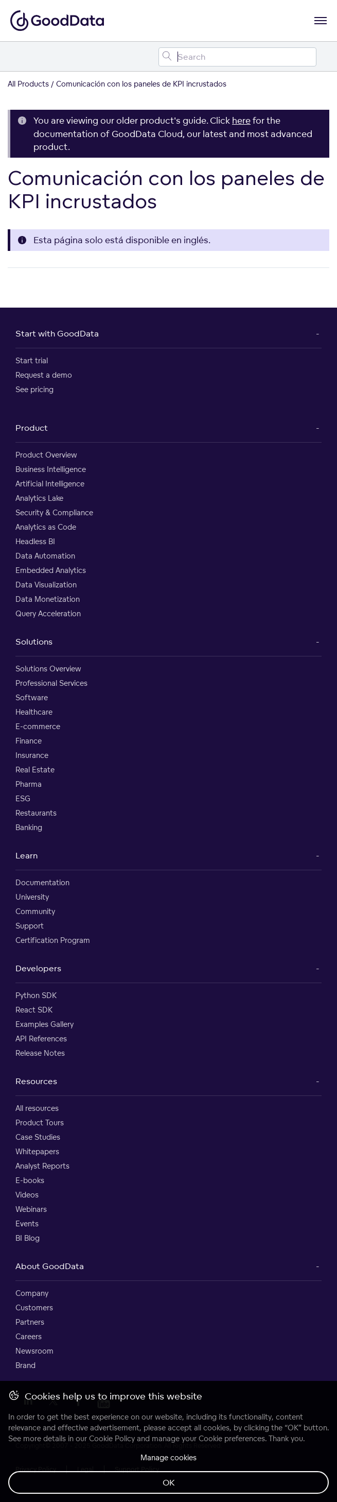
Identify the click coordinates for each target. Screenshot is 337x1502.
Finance (28, 740)
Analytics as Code (45, 526)
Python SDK (36, 995)
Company (31, 1293)
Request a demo (43, 374)
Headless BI (35, 541)
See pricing (34, 389)
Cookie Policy (112, 1438)
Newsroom (34, 1350)
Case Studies (37, 1137)
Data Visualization (46, 584)
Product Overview (46, 454)
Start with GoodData (57, 333)
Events (27, 1223)
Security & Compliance (54, 512)
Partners (29, 1322)
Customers (34, 1307)
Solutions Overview (48, 668)
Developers (38, 968)
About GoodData (49, 1266)
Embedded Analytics (50, 570)
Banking (28, 827)
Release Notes (40, 1053)
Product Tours (39, 1122)
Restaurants (36, 812)
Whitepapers (37, 1151)
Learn (26, 855)
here (241, 120)
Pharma (28, 784)
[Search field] (237, 56)
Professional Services (51, 683)
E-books (29, 1180)
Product (31, 428)
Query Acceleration (48, 613)
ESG (22, 798)
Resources (36, 1081)
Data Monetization (47, 599)
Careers (28, 1336)
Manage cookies (168, 1457)
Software (31, 697)
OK (169, 1482)
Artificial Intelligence (49, 483)
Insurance (31, 755)
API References (41, 1038)
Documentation (42, 882)
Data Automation (45, 555)
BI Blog (27, 1238)
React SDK (33, 1009)
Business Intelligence (50, 469)
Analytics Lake (39, 498)
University (32, 896)
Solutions (33, 641)
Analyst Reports (42, 1165)
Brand (25, 1365)
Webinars (31, 1209)
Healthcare (33, 711)
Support (29, 925)
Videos (27, 1194)
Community (35, 911)
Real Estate (35, 769)
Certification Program (52, 940)
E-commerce (37, 726)
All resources (37, 1108)
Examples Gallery (44, 1024)
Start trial (31, 360)
